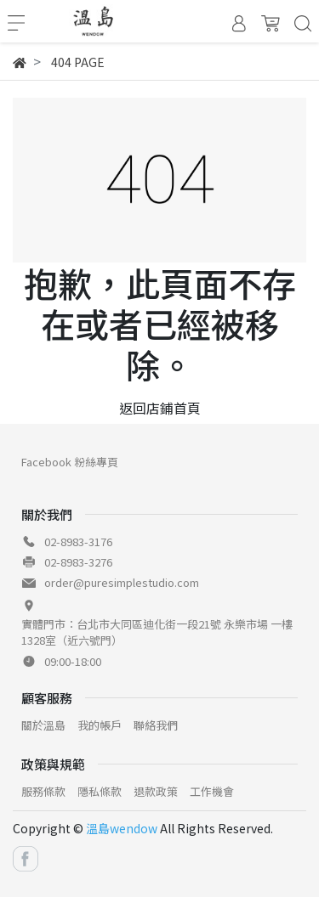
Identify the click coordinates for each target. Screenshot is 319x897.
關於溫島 (43, 725)
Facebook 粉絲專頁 (69, 462)
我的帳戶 (99, 725)
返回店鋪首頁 (160, 408)
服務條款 (43, 791)
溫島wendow (121, 828)
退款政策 (156, 791)
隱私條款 (99, 791)
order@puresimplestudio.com (121, 582)
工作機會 (212, 791)
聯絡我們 (156, 725)
